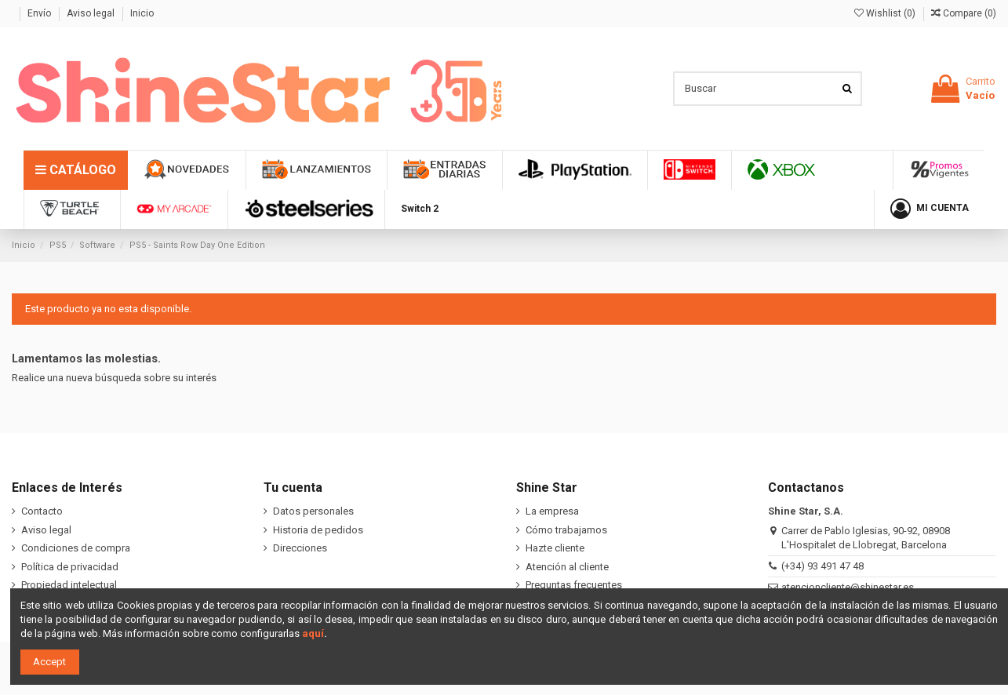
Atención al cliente (567, 567)
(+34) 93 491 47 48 (822, 566)
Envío (40, 13)
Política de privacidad (69, 567)
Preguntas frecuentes (574, 585)
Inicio (142, 13)
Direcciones (300, 548)
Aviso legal (92, 13)
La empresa (552, 511)
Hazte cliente (555, 548)
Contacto (42, 511)
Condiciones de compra (75, 548)
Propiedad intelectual (69, 585)
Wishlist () (886, 13)
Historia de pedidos (318, 530)
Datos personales (313, 511)
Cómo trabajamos (566, 530)
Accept (49, 662)
